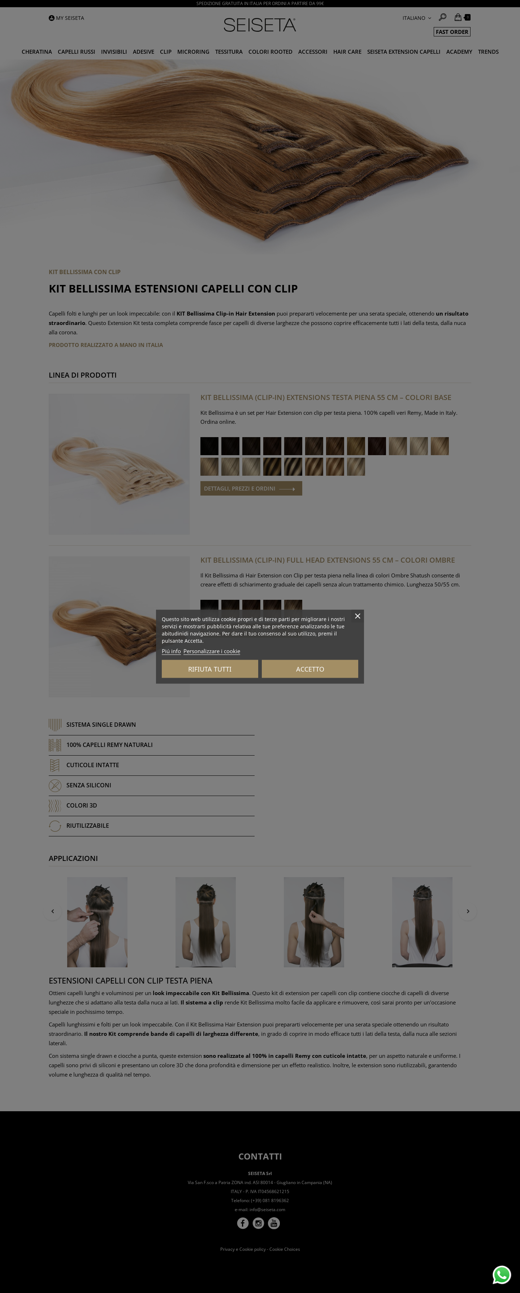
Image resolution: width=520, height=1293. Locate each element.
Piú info (171, 650)
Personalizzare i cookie (211, 650)
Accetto (310, 668)
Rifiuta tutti (209, 668)
